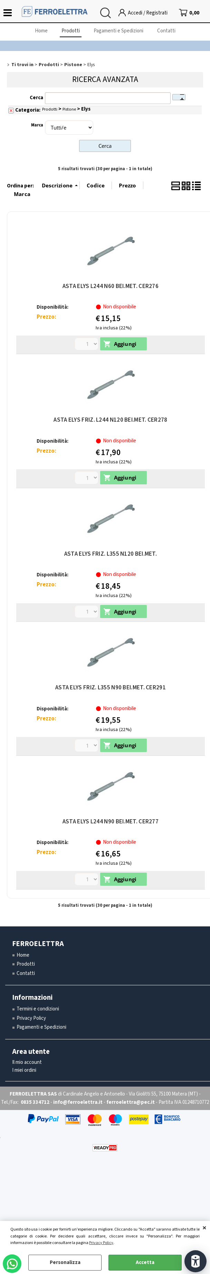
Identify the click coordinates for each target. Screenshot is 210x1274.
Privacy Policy (101, 1243)
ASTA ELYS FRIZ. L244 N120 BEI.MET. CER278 (110, 419)
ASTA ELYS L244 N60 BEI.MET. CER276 (111, 286)
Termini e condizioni (38, 1009)
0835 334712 (35, 1102)
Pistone (69, 109)
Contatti (166, 30)
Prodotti (70, 30)
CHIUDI (204, 1227)
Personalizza (65, 1262)
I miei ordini (24, 1070)
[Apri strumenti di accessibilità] (195, 1261)
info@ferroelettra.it (78, 1102)
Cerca (36, 97)
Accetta (145, 1262)
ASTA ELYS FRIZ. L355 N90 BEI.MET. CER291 (110, 687)
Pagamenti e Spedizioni (118, 30)
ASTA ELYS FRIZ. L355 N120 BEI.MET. (110, 553)
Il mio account (27, 1062)
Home (41, 30)
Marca (37, 125)
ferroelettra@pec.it (130, 1102)
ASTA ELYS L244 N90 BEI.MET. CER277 (111, 821)
